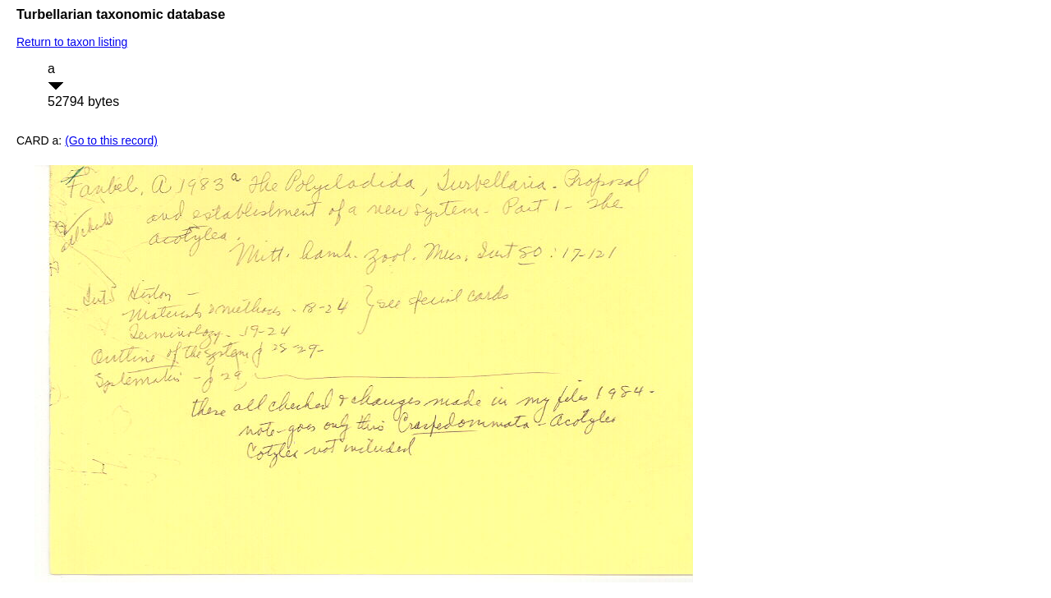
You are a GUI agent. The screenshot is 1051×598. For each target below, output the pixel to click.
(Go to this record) (111, 140)
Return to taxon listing (71, 41)
